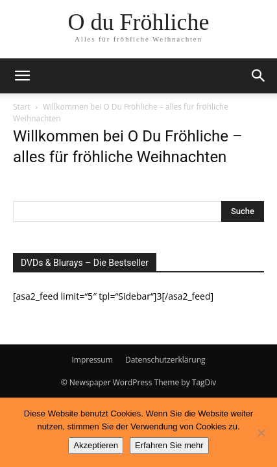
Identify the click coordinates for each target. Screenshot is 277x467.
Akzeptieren (95, 445)
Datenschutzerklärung (165, 359)
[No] (260, 432)
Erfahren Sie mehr (169, 445)
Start (21, 106)
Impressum (91, 359)
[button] (22, 75)
